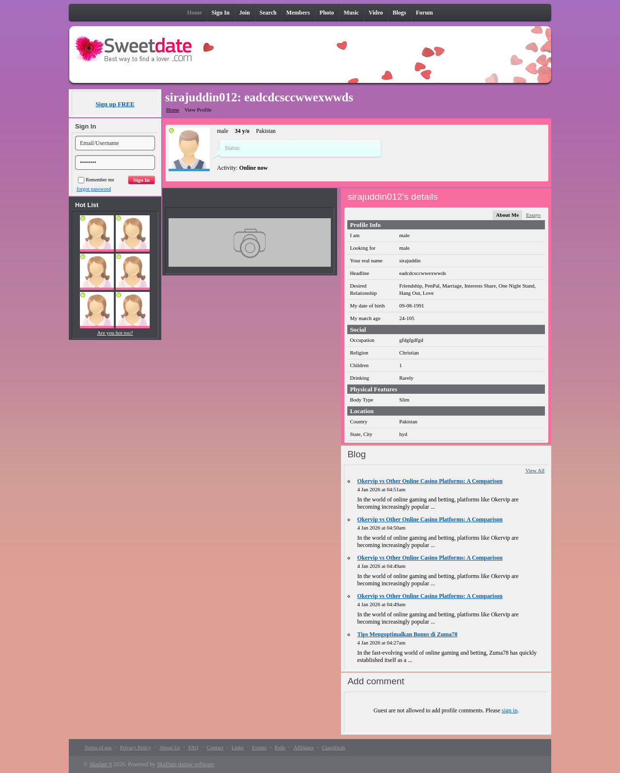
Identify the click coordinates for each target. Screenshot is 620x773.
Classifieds (333, 747)
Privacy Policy (135, 747)
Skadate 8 (100, 764)
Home (172, 110)
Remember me (96, 179)
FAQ (193, 747)
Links (238, 747)
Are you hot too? (115, 333)
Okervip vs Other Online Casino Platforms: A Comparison (429, 481)
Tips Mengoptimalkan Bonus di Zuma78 (407, 634)
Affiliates (303, 747)
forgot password (94, 189)
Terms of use (98, 747)
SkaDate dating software (185, 764)
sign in (509, 710)
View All (535, 470)
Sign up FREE (114, 104)
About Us (169, 747)
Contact (215, 747)
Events (259, 747)
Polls (280, 747)
